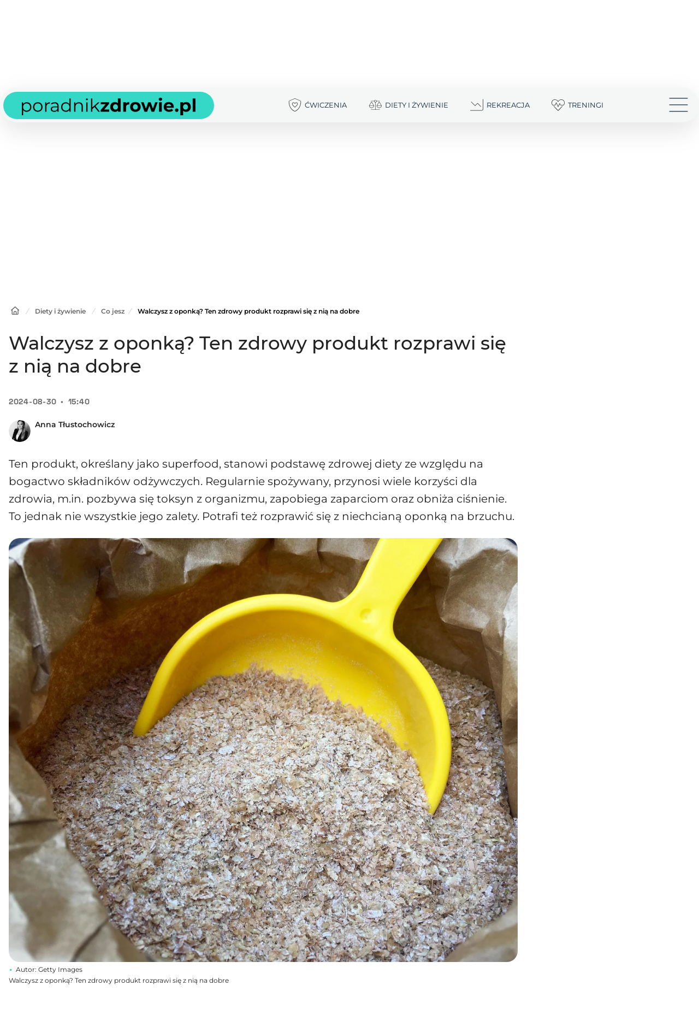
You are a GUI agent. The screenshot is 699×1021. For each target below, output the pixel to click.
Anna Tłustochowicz (75, 424)
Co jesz (113, 311)
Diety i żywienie (60, 311)
